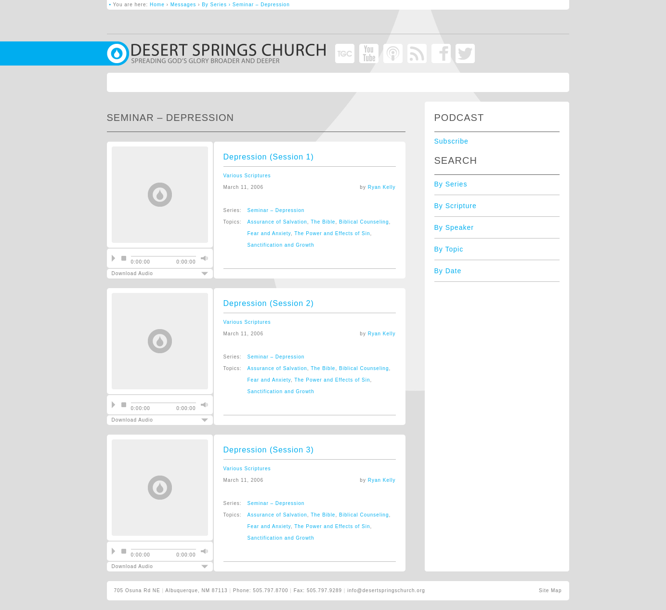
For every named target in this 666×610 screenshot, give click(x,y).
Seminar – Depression (276, 210)
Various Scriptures (247, 175)
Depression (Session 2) (268, 303)
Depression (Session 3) (268, 450)
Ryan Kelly (382, 187)
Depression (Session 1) (268, 157)
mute (203, 258)
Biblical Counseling (364, 222)
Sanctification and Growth (281, 245)
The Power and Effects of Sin (332, 233)
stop (124, 258)
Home (157, 4)
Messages (183, 4)
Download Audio (152, 273)
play (113, 258)
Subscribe (451, 141)
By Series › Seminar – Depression (246, 4)
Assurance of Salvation (277, 222)
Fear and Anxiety (269, 233)
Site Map (550, 590)
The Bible (323, 222)
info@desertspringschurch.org (386, 590)
